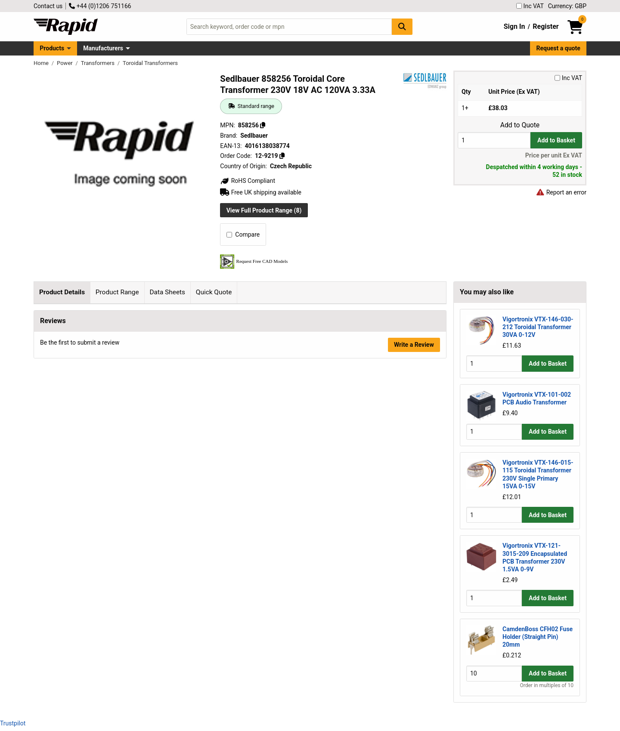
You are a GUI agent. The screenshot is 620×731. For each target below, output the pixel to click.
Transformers (98, 63)
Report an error (561, 192)
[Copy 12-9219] (282, 156)
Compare (243, 234)
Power (65, 63)
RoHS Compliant (247, 180)
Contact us (48, 6)
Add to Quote (519, 125)
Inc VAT (530, 6)
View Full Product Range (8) (264, 210)
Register (545, 26)
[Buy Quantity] (494, 140)
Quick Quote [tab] (214, 292)
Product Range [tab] (117, 292)
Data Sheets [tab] (167, 292)
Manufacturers (103, 48)
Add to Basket (556, 140)
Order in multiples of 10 (547, 685)
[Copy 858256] (262, 125)
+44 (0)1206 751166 (100, 6)
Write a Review (414, 569)
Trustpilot (12, 723)
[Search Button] (402, 26)
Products (52, 48)
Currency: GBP (567, 6)
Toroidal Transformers (150, 63)
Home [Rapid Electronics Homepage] (42, 63)
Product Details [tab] (62, 292)
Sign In (514, 26)
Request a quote (558, 48)
